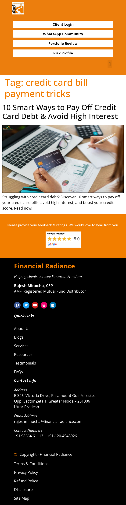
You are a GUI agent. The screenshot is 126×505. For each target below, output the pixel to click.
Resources (23, 354)
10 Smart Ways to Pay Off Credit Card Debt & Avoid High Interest (60, 111)
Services (21, 345)
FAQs (18, 371)
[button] (110, 64)
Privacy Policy (26, 472)
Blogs (19, 337)
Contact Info (25, 380)
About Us (22, 328)
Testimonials (25, 363)
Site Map (21, 498)
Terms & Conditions (31, 463)
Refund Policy (26, 481)
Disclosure (23, 489)
